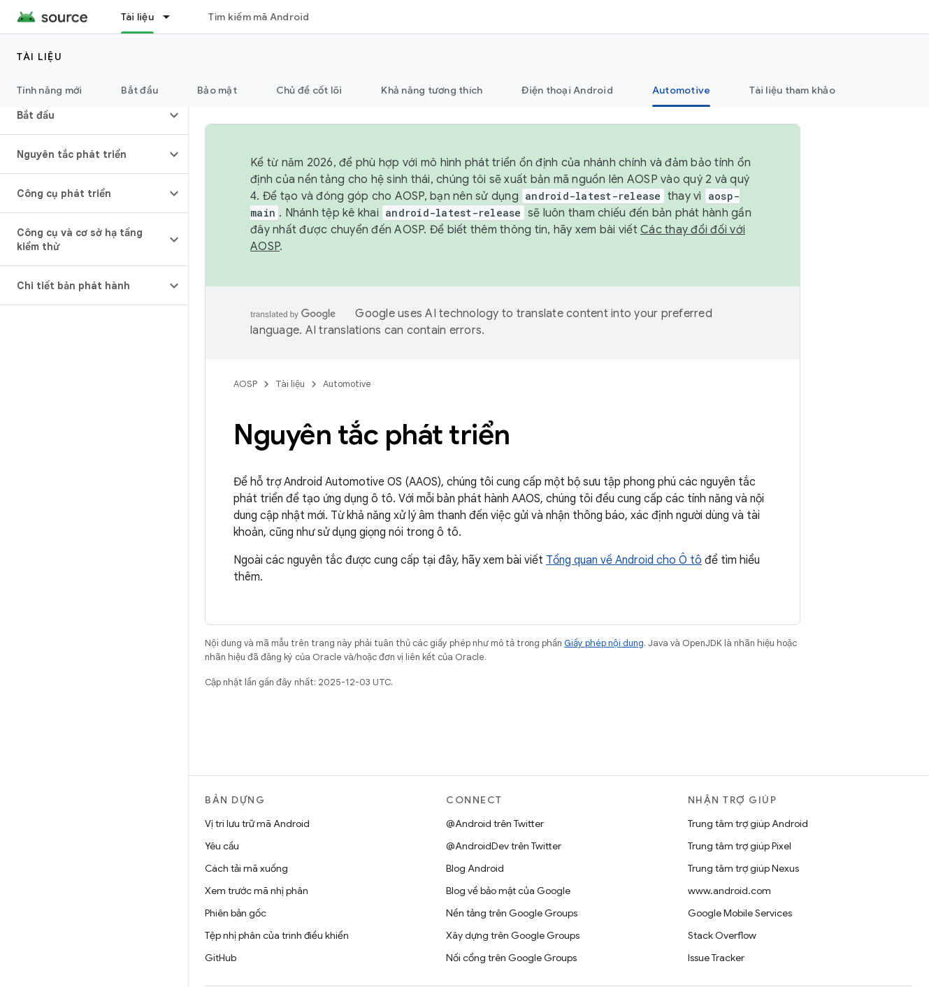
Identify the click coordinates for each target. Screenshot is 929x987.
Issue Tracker (716, 957)
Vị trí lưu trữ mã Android (257, 823)
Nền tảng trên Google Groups (511, 913)
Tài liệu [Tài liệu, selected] (137, 16)
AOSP (245, 384)
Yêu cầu (222, 846)
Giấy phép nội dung (604, 643)
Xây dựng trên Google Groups (512, 935)
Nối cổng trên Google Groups (511, 957)
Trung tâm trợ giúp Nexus (743, 868)
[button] (83, 115)
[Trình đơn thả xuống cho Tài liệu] (173, 17)
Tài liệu (39, 56)
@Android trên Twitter (495, 823)
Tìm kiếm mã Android (259, 16)
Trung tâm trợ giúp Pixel (739, 846)
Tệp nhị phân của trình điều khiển (277, 935)
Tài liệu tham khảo (792, 90)
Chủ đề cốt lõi (309, 90)
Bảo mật (217, 90)
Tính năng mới (49, 90)
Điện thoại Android (567, 90)
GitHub (220, 957)
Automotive (347, 384)
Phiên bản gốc (235, 913)
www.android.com (729, 890)
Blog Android (475, 868)
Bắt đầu (139, 90)
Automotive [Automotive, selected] (681, 90)
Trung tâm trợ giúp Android (748, 823)
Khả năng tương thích (431, 90)
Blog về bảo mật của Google (508, 890)
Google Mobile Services (740, 913)
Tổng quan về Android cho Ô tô (624, 560)
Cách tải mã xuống (246, 868)
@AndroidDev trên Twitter (503, 846)
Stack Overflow (722, 935)
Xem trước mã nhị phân (256, 890)
